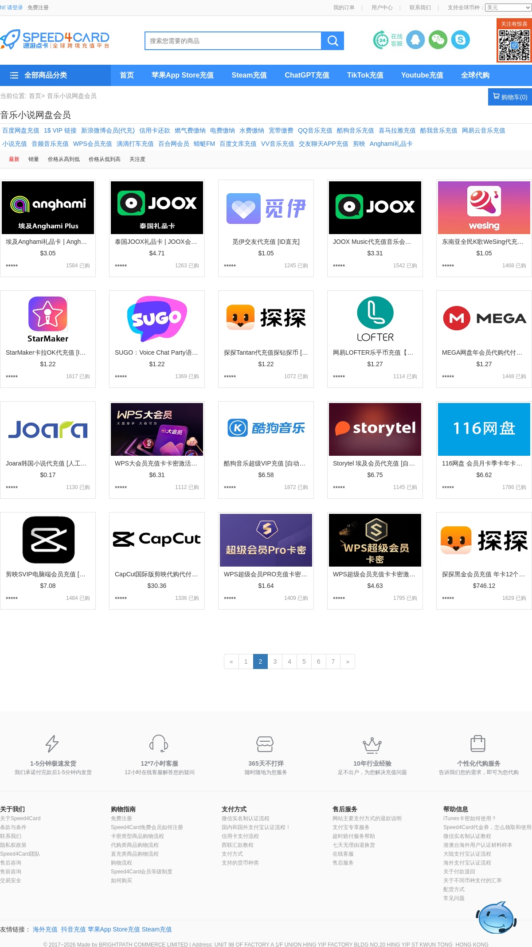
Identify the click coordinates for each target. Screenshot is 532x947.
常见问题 (454, 898)
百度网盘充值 (20, 130)
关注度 (137, 159)
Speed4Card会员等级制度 (141, 872)
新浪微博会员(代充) (108, 130)
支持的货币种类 (240, 863)
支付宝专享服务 (351, 827)
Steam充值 (249, 75)
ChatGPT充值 (307, 75)
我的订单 (344, 7)
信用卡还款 (154, 130)
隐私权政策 (13, 845)
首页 (127, 75)
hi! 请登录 (11, 7)
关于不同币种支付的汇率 (472, 880)
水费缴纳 (251, 130)
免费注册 (38, 7)
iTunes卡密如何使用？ (470, 818)
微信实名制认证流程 (246, 818)
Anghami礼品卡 (391, 143)
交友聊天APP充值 (323, 143)
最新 (14, 159)
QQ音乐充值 (315, 130)
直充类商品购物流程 (135, 854)
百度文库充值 (238, 143)
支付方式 (234, 809)
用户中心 (382, 7)
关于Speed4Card (20, 818)
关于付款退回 (459, 872)
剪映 (359, 143)
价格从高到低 (64, 159)
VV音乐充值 (277, 143)
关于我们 (12, 809)
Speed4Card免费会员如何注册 (147, 827)
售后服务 (344, 809)
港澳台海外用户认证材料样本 (477, 845)
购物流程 (121, 863)
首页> (37, 95)
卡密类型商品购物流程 (137, 836)
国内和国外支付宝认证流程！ (256, 827)
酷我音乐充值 (439, 130)
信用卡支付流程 (240, 836)
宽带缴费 (281, 130)
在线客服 (343, 854)
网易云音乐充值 (483, 130)
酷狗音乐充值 (355, 130)
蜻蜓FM (204, 143)
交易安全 (10, 880)
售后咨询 (10, 863)
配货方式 (454, 889)
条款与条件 (13, 827)
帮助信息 (455, 809)
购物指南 (123, 809)
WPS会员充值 (92, 143)
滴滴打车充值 (135, 143)
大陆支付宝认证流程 (467, 854)
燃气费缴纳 (190, 130)
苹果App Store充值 (183, 75)
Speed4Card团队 (20, 854)
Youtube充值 (422, 75)
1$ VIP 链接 (60, 130)
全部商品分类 (45, 75)
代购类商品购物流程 (135, 845)
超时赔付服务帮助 (353, 836)
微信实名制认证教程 (467, 836)
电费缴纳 (222, 130)
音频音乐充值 (50, 143)
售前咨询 (10, 872)
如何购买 (121, 880)
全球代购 (475, 75)
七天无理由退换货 (353, 845)
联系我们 (420, 7)
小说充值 (14, 143)
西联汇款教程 (238, 845)
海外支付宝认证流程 (467, 863)
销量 (33, 159)
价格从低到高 (105, 159)
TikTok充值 (365, 75)
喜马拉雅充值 (397, 130)
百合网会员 (173, 143)
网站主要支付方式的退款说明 (367, 818)
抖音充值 (73, 929)
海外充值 (45, 929)
